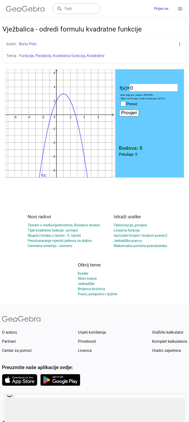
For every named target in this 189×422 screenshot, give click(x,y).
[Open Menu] (180, 9)
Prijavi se (161, 9)
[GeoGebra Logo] (25, 9)
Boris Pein (28, 44)
